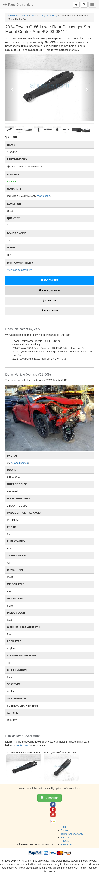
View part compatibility (19, 270)
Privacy (65, 840)
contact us (22, 745)
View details (43, 195)
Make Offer (49, 310)
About (64, 826)
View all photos (19, 462)
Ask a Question (49, 290)
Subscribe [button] (49, 798)
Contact (65, 830)
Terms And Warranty (72, 833)
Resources (67, 844)
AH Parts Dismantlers (18, 4)
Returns (65, 837)
